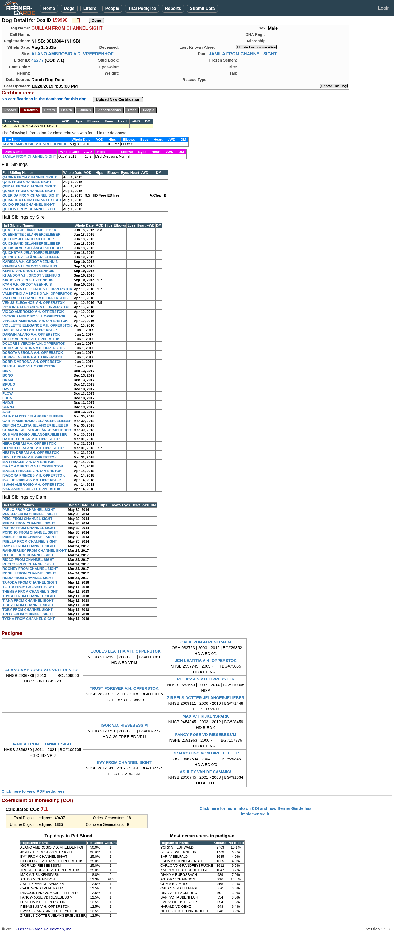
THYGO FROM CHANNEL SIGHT (28, 596)
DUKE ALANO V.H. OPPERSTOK (29, 366)
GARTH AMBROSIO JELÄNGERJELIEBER (37, 421)
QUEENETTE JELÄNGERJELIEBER (31, 234)
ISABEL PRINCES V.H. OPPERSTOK (32, 471)
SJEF (6, 412)
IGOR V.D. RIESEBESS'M (124, 725)
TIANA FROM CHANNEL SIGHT (27, 601)
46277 (37, 60)
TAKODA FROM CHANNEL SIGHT (29, 582)
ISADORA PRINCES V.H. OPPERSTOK (33, 475)
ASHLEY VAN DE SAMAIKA (205, 771)
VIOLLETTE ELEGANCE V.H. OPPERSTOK (37, 325)
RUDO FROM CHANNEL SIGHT (27, 578)
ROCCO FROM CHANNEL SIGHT (29, 564)
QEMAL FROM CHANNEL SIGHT (29, 186)
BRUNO (8, 384)
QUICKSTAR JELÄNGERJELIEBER (31, 253)
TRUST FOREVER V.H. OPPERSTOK (124, 688)
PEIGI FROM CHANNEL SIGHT (27, 519)
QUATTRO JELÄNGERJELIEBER (29, 230)
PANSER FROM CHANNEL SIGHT (29, 514)
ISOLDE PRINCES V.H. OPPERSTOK (32, 480)
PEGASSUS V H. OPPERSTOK (205, 679)
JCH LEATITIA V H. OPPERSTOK (206, 660)
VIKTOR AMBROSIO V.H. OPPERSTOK (33, 316)
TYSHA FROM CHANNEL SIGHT (28, 619)
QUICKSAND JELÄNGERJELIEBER (31, 243)
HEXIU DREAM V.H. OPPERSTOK (29, 457)
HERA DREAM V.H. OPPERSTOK (29, 444)
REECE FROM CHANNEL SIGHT (28, 555)
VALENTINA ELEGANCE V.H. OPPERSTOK (37, 289)
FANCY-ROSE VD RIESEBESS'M (205, 734)
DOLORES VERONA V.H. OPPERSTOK (33, 344)
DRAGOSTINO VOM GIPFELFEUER (205, 753)
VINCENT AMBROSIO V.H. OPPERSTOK (35, 321)
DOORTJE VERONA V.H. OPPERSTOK (33, 348)
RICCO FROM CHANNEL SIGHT (28, 560)
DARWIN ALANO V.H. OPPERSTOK (31, 334)
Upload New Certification (118, 99)
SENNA (8, 407)
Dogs (69, 8)
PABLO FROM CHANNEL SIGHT (28, 510)
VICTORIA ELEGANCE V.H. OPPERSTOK (35, 307)
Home (49, 8)
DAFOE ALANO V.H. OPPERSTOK (30, 330)
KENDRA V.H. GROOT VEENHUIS (29, 266)
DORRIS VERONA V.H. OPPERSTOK (32, 362)
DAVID (7, 389)
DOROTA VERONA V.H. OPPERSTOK (32, 353)
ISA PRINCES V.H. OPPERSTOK (28, 462)
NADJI (7, 403)
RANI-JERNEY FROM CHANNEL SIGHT (34, 550)
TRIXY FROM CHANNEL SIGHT (27, 614)
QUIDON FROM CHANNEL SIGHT (29, 209)
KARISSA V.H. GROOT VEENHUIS (30, 262)
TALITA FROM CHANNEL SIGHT (28, 587)
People (112, 8)
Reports (173, 8)
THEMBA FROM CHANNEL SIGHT (30, 591)
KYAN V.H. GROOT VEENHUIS (27, 284)
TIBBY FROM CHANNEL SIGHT (27, 605)
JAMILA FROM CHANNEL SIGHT (243, 53)
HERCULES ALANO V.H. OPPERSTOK (33, 448)
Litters (89, 8)
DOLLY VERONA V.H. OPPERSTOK (31, 339)
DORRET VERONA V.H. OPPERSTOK (32, 357)
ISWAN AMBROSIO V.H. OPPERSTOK (33, 484)
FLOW (7, 394)
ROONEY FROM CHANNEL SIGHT (30, 569)
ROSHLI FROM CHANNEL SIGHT (29, 573)
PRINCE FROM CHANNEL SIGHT (29, 537)
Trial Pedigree (142, 8)
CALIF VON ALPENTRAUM (205, 642)
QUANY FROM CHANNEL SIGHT (29, 191)
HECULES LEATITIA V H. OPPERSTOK (124, 651)
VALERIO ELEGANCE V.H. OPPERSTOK (35, 298)
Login (384, 8)
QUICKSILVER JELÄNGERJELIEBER (32, 248)
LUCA (7, 398)
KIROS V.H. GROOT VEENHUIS (27, 280)
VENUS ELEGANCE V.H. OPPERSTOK (33, 303)
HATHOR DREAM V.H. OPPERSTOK (31, 439)
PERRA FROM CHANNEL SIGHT (28, 523)
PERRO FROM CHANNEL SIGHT (28, 528)
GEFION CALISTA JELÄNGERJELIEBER (35, 425)
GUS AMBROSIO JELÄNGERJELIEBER (34, 434)
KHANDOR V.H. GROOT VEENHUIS (31, 275)
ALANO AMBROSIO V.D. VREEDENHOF (72, 53)
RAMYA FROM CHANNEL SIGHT (28, 546)
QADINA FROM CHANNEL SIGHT (29, 177)
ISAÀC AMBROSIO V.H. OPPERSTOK (32, 466)
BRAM (7, 380)
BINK (6, 371)
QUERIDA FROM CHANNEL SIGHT (30, 195)
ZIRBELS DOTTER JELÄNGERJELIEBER (205, 697)
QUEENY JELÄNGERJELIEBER (28, 239)
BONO (7, 375)
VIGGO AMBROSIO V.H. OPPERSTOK (33, 312)
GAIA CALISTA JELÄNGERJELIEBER (32, 416)
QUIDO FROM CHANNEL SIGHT (28, 204)
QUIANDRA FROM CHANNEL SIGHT (32, 200)
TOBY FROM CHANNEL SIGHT (27, 610)
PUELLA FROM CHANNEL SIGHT (29, 541)
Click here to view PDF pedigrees (33, 791)
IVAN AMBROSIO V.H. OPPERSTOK (31, 489)
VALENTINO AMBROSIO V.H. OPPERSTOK (37, 293)
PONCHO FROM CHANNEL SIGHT (30, 532)
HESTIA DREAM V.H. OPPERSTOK (30, 453)
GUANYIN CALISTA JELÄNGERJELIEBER (36, 430)
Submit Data (202, 8)
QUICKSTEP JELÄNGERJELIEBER (31, 257)
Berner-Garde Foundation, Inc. (45, 929)
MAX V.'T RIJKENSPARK (206, 716)
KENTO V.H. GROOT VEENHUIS (28, 271)
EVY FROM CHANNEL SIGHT (124, 762)
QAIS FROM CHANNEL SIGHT (27, 182)
